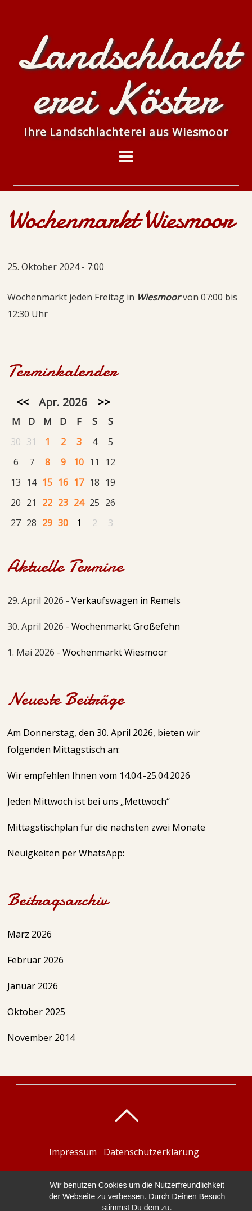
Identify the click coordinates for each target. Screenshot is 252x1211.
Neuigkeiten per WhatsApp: (65, 853)
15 (47, 482)
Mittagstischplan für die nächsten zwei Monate (106, 827)
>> (104, 402)
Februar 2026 (35, 960)
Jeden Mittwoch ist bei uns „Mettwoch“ (88, 801)
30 (63, 523)
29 (47, 523)
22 (47, 502)
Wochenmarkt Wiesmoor (115, 652)
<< (22, 402)
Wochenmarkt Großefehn (125, 626)
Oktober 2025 (36, 1012)
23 (63, 502)
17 (79, 482)
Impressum (73, 1152)
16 (63, 482)
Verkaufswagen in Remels (126, 600)
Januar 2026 (32, 986)
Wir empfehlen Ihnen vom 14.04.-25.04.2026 (98, 775)
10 (79, 462)
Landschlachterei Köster (120, 1177)
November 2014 (41, 1037)
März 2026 (29, 934)
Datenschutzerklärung (151, 1152)
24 (79, 502)
